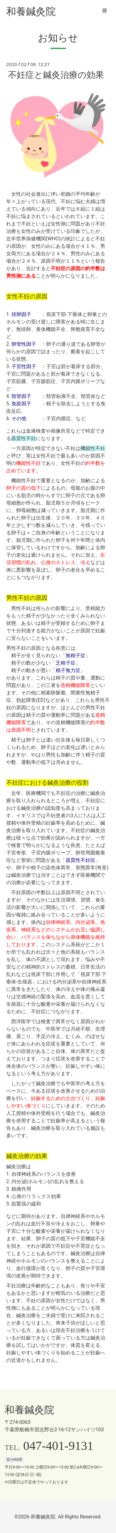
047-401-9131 (58, 1446)
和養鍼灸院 (31, 11)
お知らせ (58, 37)
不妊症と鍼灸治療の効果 (56, 75)
